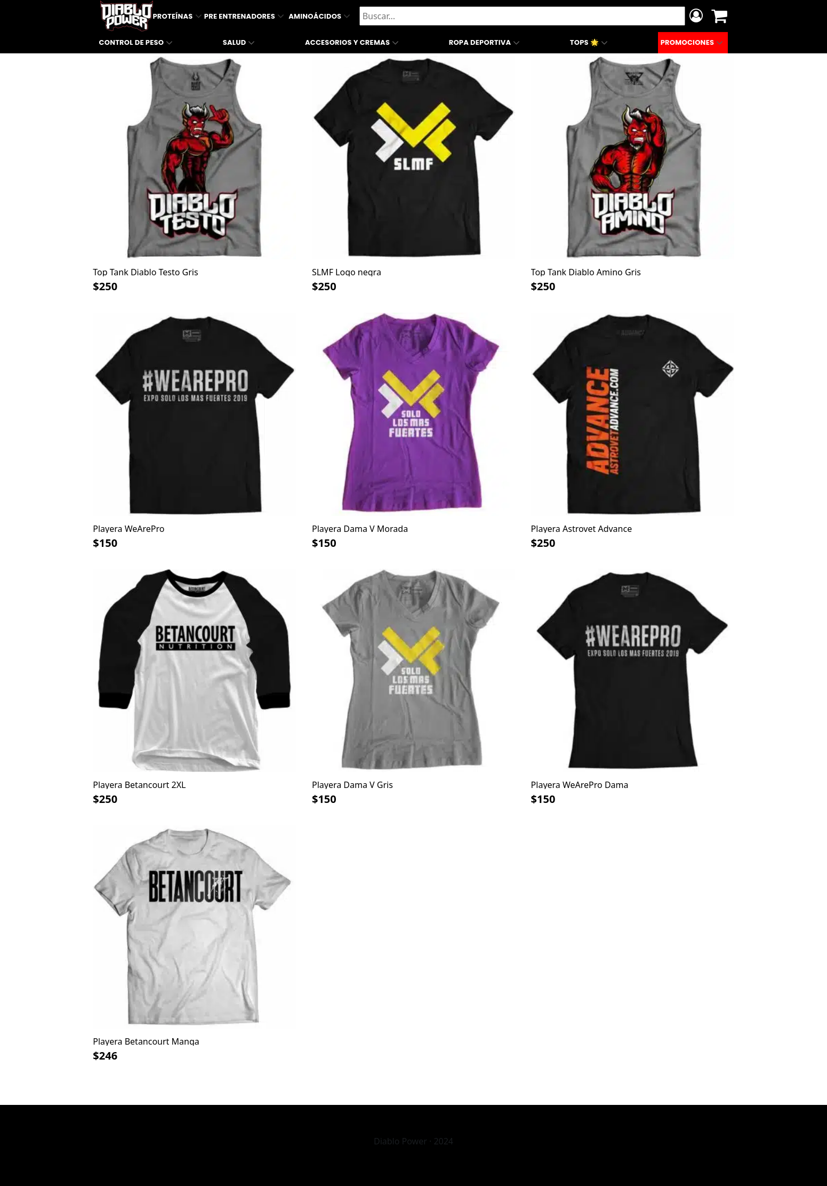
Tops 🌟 (590, 42)
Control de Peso (137, 42)
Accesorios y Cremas (353, 42)
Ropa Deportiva (486, 42)
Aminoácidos (320, 16)
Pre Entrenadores (245, 16)
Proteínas (178, 16)
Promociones (693, 42)
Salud (240, 42)
